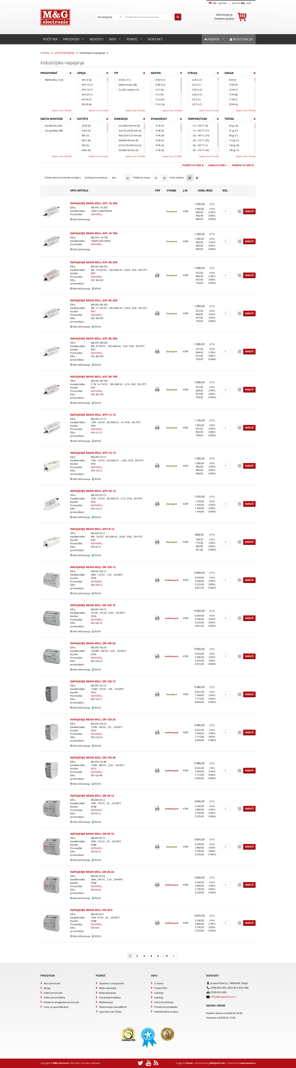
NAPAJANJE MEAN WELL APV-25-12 (93, 491)
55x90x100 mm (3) (128, 150)
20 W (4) (233, 104)
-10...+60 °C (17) (200, 130)
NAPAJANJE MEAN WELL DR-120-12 (93, 681)
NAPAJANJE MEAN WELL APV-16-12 (93, 453)
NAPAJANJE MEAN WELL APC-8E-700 (93, 376)
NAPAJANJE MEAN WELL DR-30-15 (92, 833)
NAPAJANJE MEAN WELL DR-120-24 (93, 719)
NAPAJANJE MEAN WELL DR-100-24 (93, 643)
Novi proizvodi (52, 983)
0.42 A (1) (197, 94)
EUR (249, 3)
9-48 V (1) (160, 84)
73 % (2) (159, 130)
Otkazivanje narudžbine (113, 1007)
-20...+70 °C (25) (200, 140)
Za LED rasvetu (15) (129, 89)
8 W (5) (232, 79)
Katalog (158, 997)
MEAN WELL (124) (54, 79)
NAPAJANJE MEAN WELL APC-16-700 (93, 233)
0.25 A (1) (197, 79)
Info (112, 39)
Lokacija (158, 992)
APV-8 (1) (86, 99)
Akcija (47, 988)
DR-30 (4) (86, 104)
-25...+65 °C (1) (200, 145)
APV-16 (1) (87, 89)
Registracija (241, 39)
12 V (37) (159, 99)
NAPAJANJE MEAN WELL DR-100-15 (93, 605)
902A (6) (86, 150)
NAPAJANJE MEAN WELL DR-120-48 (93, 757)
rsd (243, 3)
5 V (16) (159, 94)
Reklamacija (106, 1002)
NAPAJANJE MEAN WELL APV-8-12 (92, 529)
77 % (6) (159, 150)
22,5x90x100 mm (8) (129, 125)
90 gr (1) (233, 135)
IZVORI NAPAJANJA (65, 53)
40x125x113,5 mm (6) (130, 135)
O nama (158, 983)
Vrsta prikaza (177, 177)
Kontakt (155, 39)
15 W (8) (233, 94)
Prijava (212, 39)
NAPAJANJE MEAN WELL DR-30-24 (92, 872)
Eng (222, 3)
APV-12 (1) (87, 84)
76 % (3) (159, 145)
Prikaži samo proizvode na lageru (63, 177)
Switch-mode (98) (128, 84)
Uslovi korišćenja (163, 1002)
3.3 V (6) (159, 89)
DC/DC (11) (124, 79)
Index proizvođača (54, 997)
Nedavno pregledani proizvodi (61, 1002)
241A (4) (86, 130)
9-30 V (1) (160, 79)
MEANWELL (97, 214)
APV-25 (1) (87, 94)
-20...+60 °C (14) (200, 135)
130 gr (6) (234, 145)
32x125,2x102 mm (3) (130, 130)
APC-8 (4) (86, 79)
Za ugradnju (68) (53, 130)
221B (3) (86, 125)
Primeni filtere (243, 165)
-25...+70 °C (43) (200, 150)
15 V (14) (159, 104)
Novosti (96, 39)
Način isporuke (107, 988)
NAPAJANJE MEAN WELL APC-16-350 (93, 203)
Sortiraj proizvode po (96, 177)
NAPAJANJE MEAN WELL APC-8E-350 (93, 300)
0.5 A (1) (196, 99)
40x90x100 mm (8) (128, 140)
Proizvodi (71, 39)
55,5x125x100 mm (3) (130, 145)
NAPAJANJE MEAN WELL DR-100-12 (93, 567)
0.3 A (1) (196, 84)
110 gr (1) (234, 140)
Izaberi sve (57, 110)
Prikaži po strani (141, 177)
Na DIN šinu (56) (53, 125)
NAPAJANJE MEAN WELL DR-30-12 (92, 795)
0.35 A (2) (197, 89)
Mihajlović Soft (217, 1063)
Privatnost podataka (166, 1007)
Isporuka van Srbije (110, 1011)
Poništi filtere (193, 165)
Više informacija (80, 219)
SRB (213, 3)
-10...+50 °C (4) (200, 125)
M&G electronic (61, 1063)
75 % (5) (159, 140)
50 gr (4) (233, 125)
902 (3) (85, 145)
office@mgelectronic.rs (223, 996)
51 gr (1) (233, 130)
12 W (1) (233, 89)
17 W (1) (233, 99)
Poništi (68, 110)
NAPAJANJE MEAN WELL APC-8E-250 (93, 262)
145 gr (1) (234, 150)
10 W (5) (233, 84)
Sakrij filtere (217, 165)
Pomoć (132, 39)
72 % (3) (159, 125)
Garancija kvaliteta (110, 997)
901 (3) (85, 135)
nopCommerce (248, 1063)
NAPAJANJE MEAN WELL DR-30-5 (91, 910)
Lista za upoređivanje (56, 1007)
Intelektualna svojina (166, 1011)
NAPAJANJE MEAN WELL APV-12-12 (93, 414)
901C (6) (86, 140)
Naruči (249, 211)
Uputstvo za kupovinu (111, 983)
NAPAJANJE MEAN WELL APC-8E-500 (93, 338)
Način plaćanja (107, 992)
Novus (189, 1063)
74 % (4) (159, 135)
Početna (50, 39)
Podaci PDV (160, 988)
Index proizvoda (53, 992)
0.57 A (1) (197, 104)
